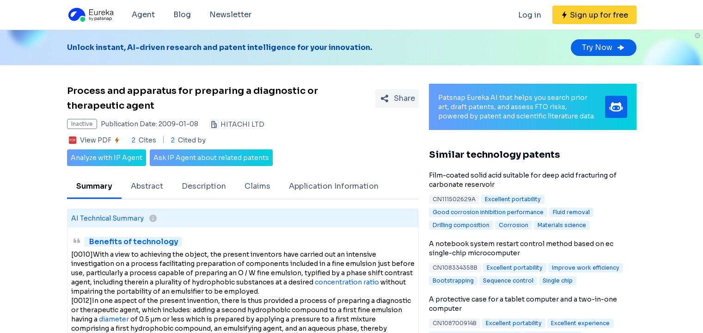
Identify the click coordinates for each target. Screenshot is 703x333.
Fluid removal (571, 212)
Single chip (558, 280)
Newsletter (230, 14)
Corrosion (513, 225)
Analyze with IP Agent (106, 158)
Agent (143, 14)
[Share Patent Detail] (397, 98)
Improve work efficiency (585, 267)
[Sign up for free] (594, 15)
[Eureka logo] (90, 15)
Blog (182, 14)
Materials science (562, 225)
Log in (529, 15)
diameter (114, 319)
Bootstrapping (453, 280)
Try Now (603, 47)
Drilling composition (461, 225)
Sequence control (508, 280)
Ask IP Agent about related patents (211, 158)
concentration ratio (347, 282)
